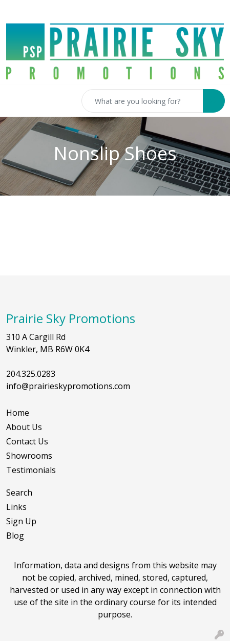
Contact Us (27, 441)
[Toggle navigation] (16, 101)
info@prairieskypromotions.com (68, 386)
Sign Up (21, 521)
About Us (24, 427)
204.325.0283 (30, 373)
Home (17, 412)
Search (19, 492)
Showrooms (29, 455)
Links (16, 506)
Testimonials (31, 470)
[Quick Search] (142, 101)
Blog (15, 535)
